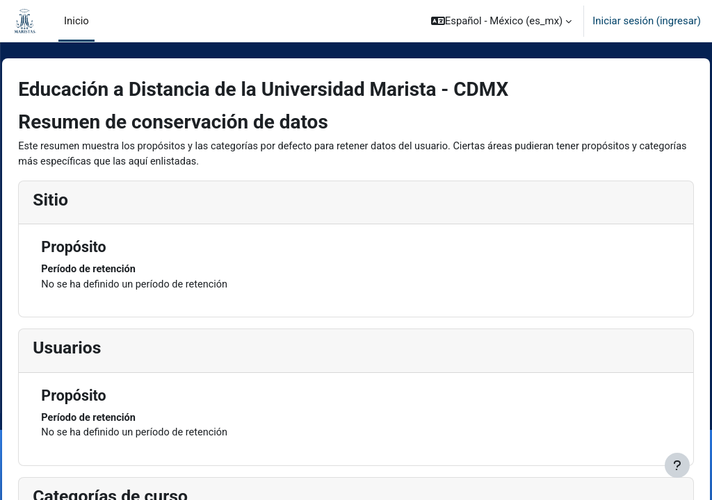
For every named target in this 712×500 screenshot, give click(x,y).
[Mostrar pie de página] (677, 465)
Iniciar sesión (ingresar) (646, 21)
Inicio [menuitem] (76, 21)
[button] (501, 21)
